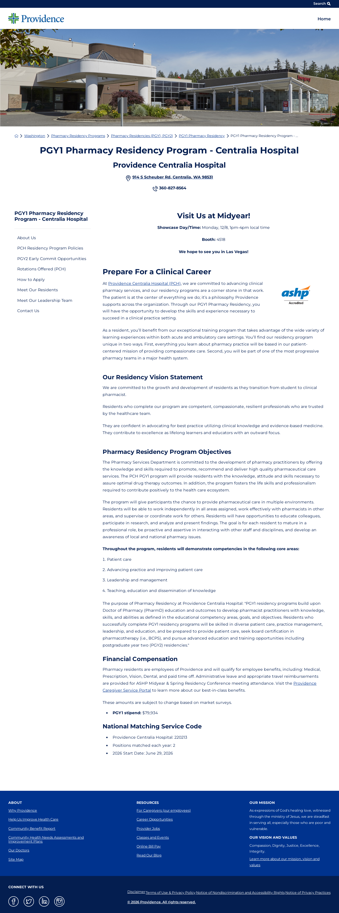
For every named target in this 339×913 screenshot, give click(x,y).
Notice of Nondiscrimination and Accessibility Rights (236, 892)
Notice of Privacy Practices (308, 892)
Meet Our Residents (37, 289)
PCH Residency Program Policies (50, 248)
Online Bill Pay (149, 846)
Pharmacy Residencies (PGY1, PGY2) (142, 136)
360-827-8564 (172, 188)
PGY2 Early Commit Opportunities (51, 258)
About (15, 803)
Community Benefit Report (31, 828)
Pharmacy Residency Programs (78, 136)
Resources (148, 803)
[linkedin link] (44, 901)
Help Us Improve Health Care (33, 819)
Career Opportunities (155, 819)
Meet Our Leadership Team (44, 300)
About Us (26, 237)
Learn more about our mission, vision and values (284, 862)
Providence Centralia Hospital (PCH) (144, 283)
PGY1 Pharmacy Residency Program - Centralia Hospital (51, 216)
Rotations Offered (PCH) (41, 268)
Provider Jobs (148, 828)
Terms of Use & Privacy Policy (164, 892)
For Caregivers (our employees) (164, 810)
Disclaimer (126, 892)
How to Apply (31, 279)
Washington (34, 136)
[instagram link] (59, 901)
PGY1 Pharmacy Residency (202, 136)
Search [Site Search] (322, 3)
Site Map (15, 859)
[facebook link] (13, 901)
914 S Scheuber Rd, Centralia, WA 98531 (172, 177)
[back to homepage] (16, 136)
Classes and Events (153, 837)
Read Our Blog (149, 855)
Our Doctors (18, 850)
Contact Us (28, 310)
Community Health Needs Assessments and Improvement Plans (46, 839)
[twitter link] (29, 901)
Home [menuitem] (324, 18)
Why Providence (22, 810)
